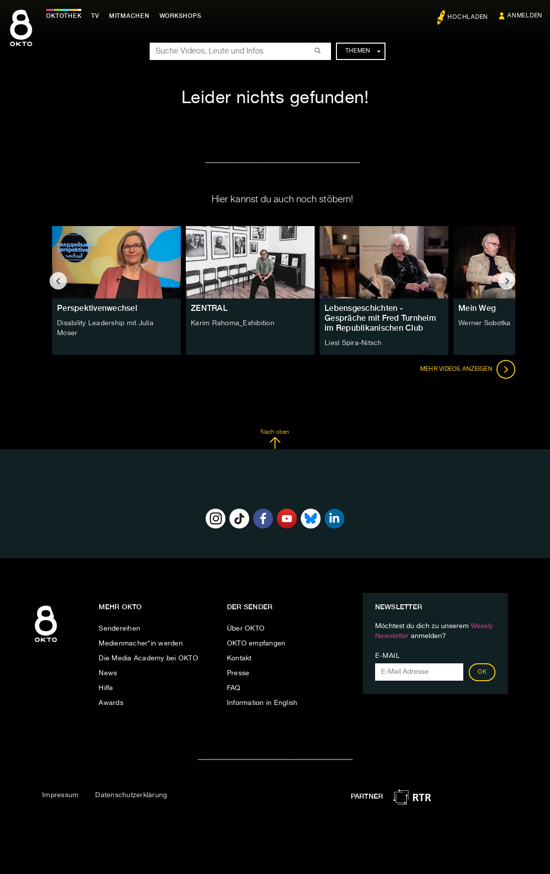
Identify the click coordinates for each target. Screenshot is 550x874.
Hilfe (106, 688)
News (108, 673)
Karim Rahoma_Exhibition (233, 323)
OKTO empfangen (256, 643)
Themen (363, 51)
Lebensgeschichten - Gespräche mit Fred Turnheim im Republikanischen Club (380, 318)
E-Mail (387, 655)
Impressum (60, 795)
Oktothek (64, 15)
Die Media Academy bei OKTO (148, 658)
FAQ (234, 688)
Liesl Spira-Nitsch (353, 343)
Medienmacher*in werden (141, 643)
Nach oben (275, 439)
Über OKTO (246, 628)
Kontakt (239, 658)
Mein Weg (476, 308)
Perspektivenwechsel (97, 308)
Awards (111, 702)
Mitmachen (130, 15)
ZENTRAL (209, 308)
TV (96, 15)
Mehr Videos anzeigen (467, 369)
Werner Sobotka (484, 323)
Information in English (262, 702)
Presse (238, 673)
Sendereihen (119, 628)
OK (482, 672)
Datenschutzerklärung (131, 795)
